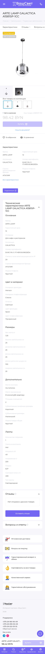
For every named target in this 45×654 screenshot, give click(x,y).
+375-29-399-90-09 (10, 624)
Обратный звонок (10, 629)
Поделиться (10, 191)
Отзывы (26, 27)
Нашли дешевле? (22, 130)
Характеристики (10, 27)
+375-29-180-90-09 (10, 622)
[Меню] (4, 4)
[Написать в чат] (40, 633)
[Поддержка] (41, 4)
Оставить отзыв (22, 513)
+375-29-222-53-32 (10, 626)
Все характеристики (11, 180)
